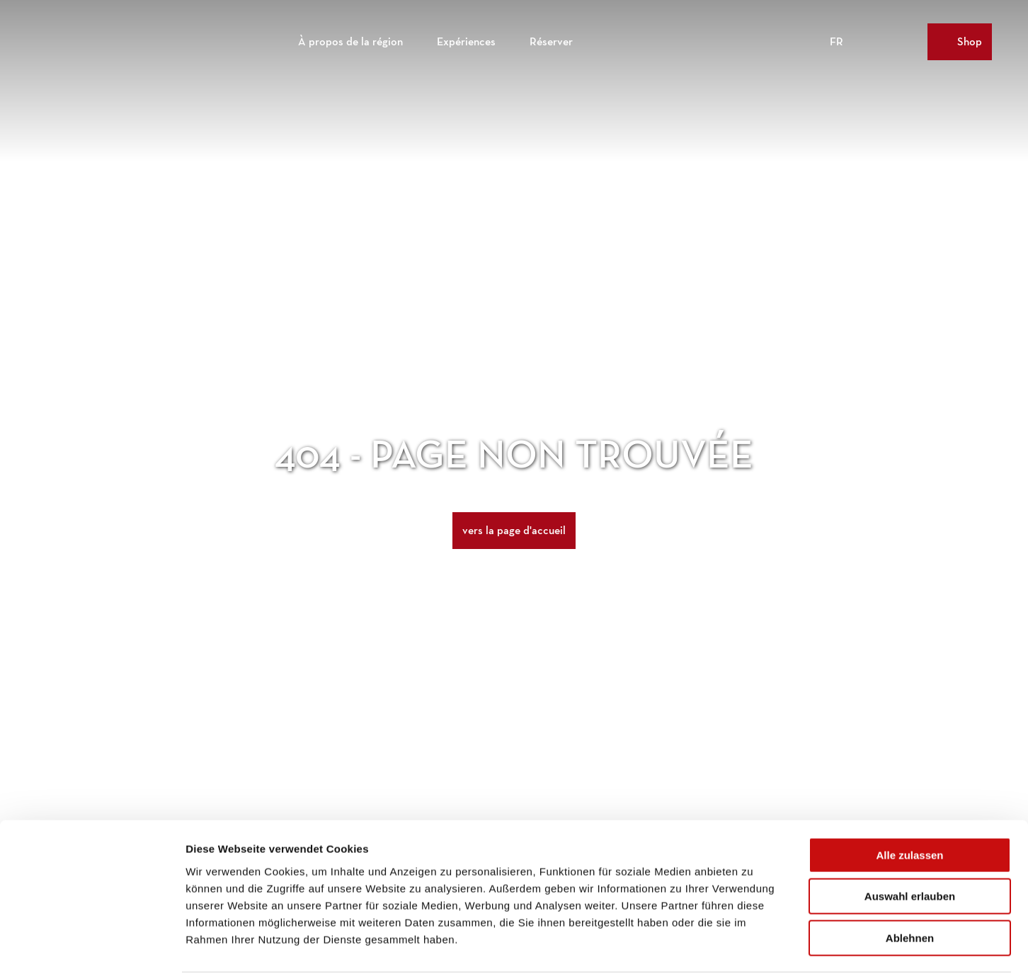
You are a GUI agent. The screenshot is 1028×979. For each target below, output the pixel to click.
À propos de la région (350, 39)
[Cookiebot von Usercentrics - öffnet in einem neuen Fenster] (92, 951)
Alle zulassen (909, 806)
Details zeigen (753, 951)
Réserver (551, 39)
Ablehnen (910, 889)
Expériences (466, 39)
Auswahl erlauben (909, 848)
